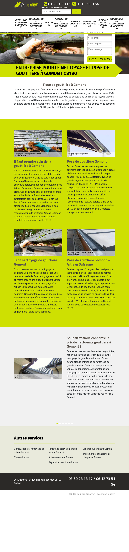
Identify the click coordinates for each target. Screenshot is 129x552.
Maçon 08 (49, 23)
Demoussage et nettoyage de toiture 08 (36, 24)
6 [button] (72, 423)
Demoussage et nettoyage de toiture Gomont (29, 450)
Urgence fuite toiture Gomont (97, 448)
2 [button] (60, 423)
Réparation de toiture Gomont (63, 462)
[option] (64, 368)
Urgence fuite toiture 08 (103, 23)
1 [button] (57, 423)
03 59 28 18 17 (57, 3)
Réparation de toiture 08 (89, 23)
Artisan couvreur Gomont (61, 457)
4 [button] (66, 423)
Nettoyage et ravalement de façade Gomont (62, 450)
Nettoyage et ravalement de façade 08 (61, 24)
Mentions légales (106, 494)
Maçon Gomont (21, 457)
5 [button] (69, 423)
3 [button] (63, 423)
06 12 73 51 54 (85, 3)
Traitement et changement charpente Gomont (96, 455)
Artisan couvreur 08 (75, 23)
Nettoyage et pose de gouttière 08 (21, 23)
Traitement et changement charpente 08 (116, 24)
